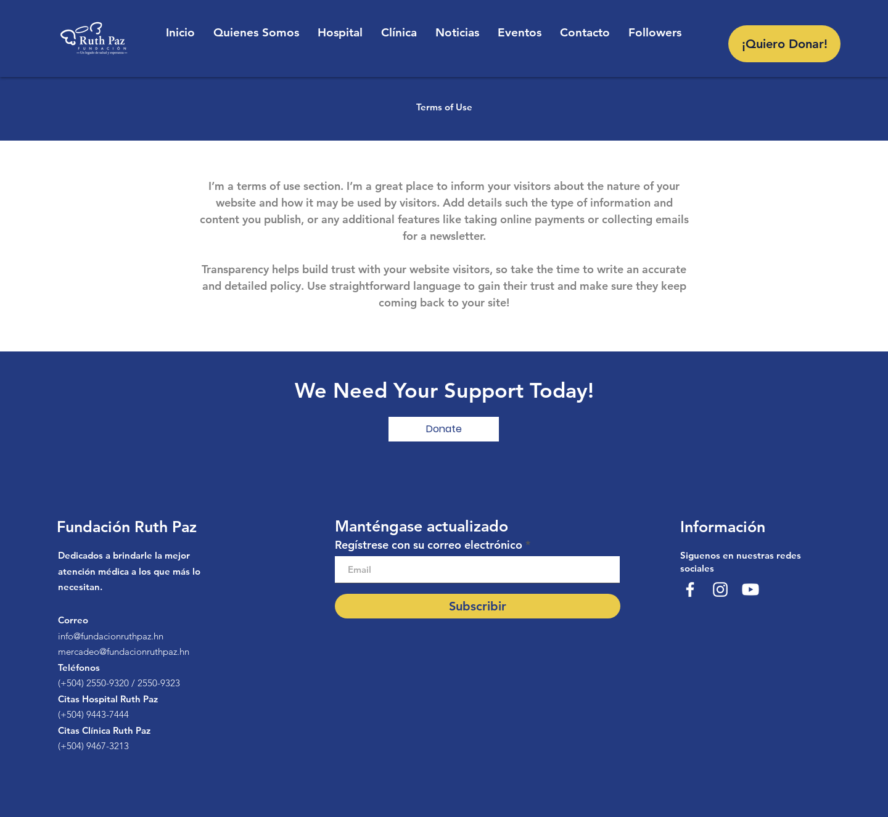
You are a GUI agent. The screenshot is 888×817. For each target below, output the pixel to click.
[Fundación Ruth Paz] (690, 589)
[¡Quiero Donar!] (784, 43)
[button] (443, 429)
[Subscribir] (477, 606)
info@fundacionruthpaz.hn (110, 636)
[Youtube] (750, 589)
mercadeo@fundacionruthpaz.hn (123, 651)
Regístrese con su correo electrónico (428, 545)
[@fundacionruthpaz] (720, 589)
